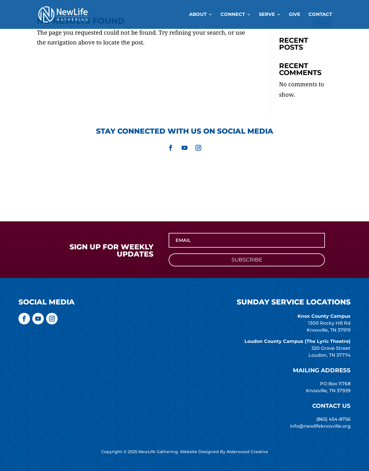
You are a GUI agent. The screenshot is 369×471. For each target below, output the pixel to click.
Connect (233, 14)
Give (294, 14)
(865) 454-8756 (333, 419)
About (198, 14)
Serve (267, 14)
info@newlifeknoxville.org (320, 426)
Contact (320, 14)
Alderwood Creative (247, 451)
